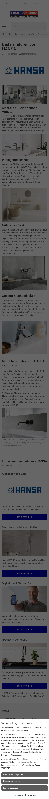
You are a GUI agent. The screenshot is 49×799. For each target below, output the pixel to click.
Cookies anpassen (10, 788)
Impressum (18, 795)
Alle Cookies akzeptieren (13, 775)
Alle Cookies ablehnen (12, 781)
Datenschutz (30, 795)
